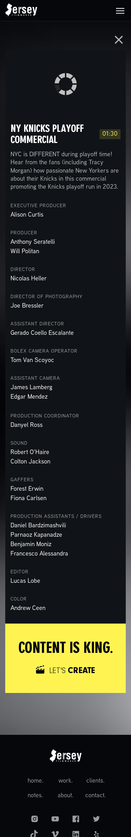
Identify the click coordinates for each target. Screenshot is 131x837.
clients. (95, 781)
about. (66, 796)
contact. (95, 796)
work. (65, 781)
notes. (35, 796)
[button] (120, 10)
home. (36, 781)
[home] (21, 10)
